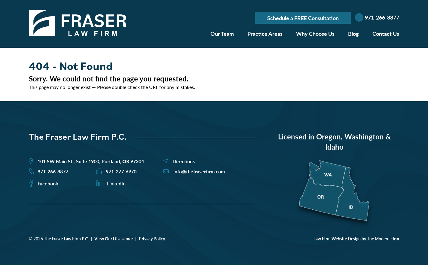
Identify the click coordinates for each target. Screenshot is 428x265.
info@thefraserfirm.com (199, 171)
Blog (353, 33)
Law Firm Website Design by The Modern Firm (356, 239)
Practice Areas (265, 33)
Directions (184, 161)
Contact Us (385, 33)
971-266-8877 (382, 17)
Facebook (48, 183)
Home (193, 32)
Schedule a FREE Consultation (303, 18)
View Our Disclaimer (113, 239)
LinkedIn (116, 183)
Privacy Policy (152, 239)
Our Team (222, 33)
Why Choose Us (315, 33)
